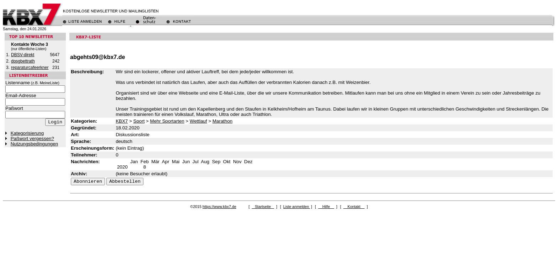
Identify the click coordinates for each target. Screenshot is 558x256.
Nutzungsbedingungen (34, 143)
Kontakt (354, 206)
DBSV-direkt (22, 54)
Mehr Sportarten (167, 121)
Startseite (263, 206)
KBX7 (122, 121)
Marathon (222, 121)
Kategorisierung (27, 133)
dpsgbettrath (23, 61)
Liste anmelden (296, 206)
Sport (139, 121)
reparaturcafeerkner (29, 67)
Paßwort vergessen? (32, 138)
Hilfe (326, 206)
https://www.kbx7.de (219, 206)
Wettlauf (198, 121)
